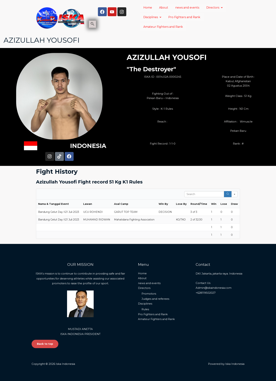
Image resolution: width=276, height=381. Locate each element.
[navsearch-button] (92, 24)
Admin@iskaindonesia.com (214, 288)
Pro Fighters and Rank (184, 17)
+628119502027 (206, 293)
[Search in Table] (204, 194)
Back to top (45, 344)
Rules (145, 309)
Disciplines (152, 17)
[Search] (227, 194)
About (163, 7)
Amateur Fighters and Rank (163, 26)
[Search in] (234, 194)
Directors (214, 7)
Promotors (149, 293)
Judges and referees (155, 298)
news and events (187, 7)
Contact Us (203, 283)
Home (147, 7)
